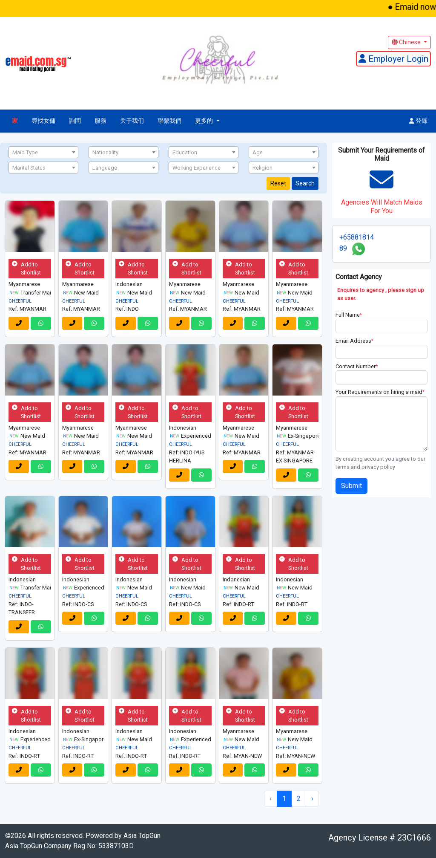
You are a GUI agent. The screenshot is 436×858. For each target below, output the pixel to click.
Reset (278, 183)
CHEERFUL (20, 301)
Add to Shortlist (26, 268)
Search (305, 183)
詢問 (75, 120)
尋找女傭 (43, 120)
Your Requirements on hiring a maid (380, 392)
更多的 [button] (205, 120)
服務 (100, 120)
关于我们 (132, 120)
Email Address (354, 341)
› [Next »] (312, 798)
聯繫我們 (169, 120)
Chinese (407, 42)
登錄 (418, 120)
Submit (351, 486)
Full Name (349, 315)
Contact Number (357, 366)
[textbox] (43, 153)
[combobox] (43, 152)
